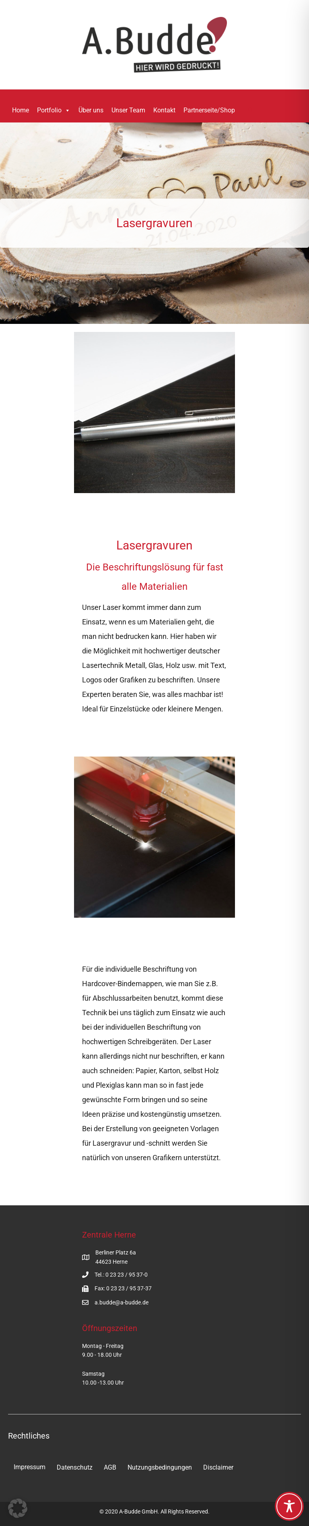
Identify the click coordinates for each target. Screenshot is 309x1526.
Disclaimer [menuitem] (218, 1467)
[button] (250, 110)
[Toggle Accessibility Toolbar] (289, 1506)
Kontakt (164, 110)
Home (20, 110)
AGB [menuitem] (110, 1467)
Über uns (90, 110)
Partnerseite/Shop (209, 110)
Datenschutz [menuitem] (75, 1467)
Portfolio (53, 110)
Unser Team (128, 110)
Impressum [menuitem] (29, 1467)
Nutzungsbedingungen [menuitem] (160, 1467)
